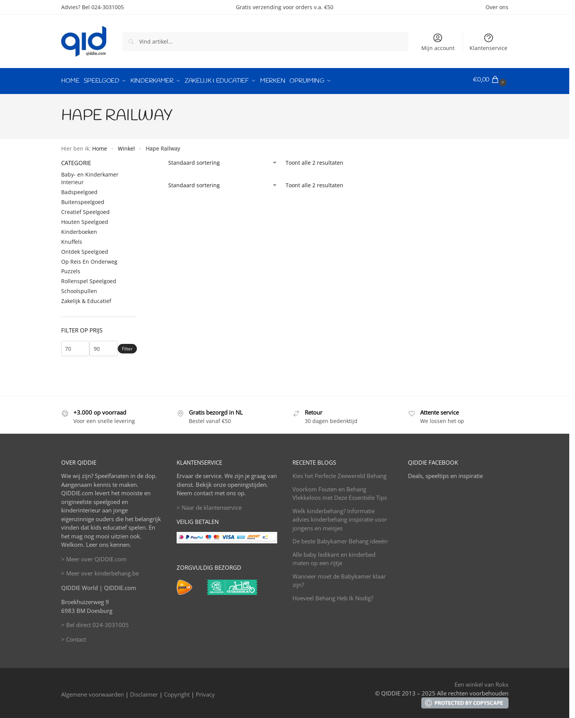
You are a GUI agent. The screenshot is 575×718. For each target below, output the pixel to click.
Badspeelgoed (79, 189)
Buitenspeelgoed (82, 199)
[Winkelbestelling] (223, 160)
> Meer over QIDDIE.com (94, 556)
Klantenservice (488, 42)
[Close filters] (139, 160)
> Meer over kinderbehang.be (100, 571)
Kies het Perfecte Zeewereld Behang (339, 473)
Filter (127, 346)
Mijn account (438, 42)
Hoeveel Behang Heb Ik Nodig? (332, 595)
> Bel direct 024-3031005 (95, 622)
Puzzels (70, 268)
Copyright (177, 691)
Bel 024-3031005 (103, 7)
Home (99, 146)
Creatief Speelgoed (85, 209)
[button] (490, 79)
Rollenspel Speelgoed (88, 278)
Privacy (205, 691)
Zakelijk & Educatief (86, 298)
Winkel (126, 146)
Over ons (497, 7)
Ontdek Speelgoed (84, 249)
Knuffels (71, 239)
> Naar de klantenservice (209, 505)
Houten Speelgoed (84, 219)
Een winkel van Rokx (481, 682)
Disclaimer (144, 691)
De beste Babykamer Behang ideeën (340, 539)
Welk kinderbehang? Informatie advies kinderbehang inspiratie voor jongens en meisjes (339, 516)
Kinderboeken (79, 229)
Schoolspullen (79, 288)
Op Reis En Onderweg (89, 259)
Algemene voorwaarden (92, 691)
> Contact (73, 636)
